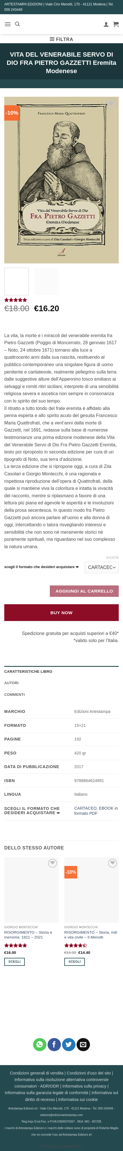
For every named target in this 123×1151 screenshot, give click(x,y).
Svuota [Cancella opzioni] (112, 557)
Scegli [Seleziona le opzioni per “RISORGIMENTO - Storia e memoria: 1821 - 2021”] (14, 961)
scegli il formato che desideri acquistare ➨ (41, 567)
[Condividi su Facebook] (54, 1044)
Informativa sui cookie (78, 1099)
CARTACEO (85, 808)
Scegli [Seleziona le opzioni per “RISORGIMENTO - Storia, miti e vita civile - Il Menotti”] (75, 961)
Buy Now (61, 612)
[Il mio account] (106, 24)
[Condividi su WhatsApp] (39, 1044)
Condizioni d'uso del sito (89, 1073)
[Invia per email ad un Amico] (83, 1044)
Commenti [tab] (14, 694)
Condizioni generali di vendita (36, 1073)
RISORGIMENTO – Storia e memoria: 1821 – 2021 (28, 935)
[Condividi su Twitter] (68, 1044)
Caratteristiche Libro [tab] (28, 671)
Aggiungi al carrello (84, 591)
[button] (7, 24)
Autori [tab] (11, 683)
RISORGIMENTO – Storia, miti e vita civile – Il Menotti (90, 935)
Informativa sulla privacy (84, 1086)
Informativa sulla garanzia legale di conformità (46, 1092)
